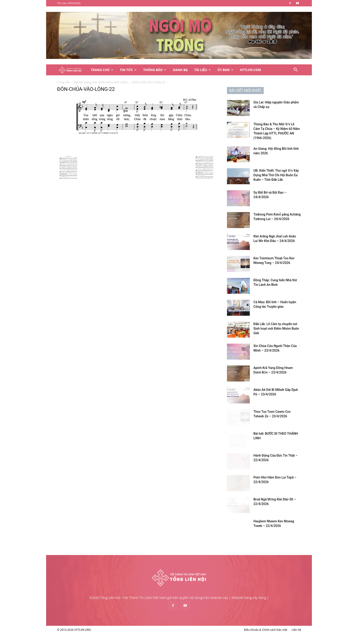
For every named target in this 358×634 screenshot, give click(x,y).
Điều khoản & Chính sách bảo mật (265, 630)
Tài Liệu (202, 70)
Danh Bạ (180, 70)
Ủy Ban (225, 70)
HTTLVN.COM (250, 70)
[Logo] (72, 70)
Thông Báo (154, 70)
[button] (295, 70)
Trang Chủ (102, 70)
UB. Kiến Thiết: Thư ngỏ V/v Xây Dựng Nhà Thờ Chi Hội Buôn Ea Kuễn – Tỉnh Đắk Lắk (276, 175)
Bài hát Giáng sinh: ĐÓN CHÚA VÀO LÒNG (101, 82)
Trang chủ (63, 82)
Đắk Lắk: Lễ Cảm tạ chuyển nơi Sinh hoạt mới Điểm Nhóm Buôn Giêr (276, 328)
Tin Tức (128, 70)
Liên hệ (296, 630)
